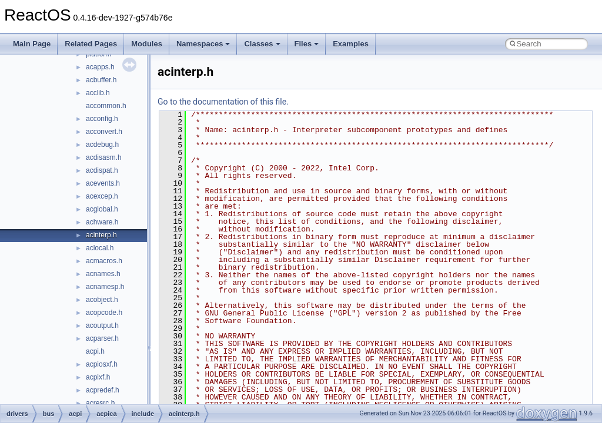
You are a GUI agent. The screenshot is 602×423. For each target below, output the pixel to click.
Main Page (32, 43)
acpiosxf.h (102, 364)
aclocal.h (99, 248)
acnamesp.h (105, 287)
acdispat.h (102, 170)
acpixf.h (98, 377)
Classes (262, 43)
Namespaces (203, 43)
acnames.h (103, 274)
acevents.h (103, 183)
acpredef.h (102, 390)
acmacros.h (104, 261)
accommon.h (106, 106)
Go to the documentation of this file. (223, 101)
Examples (351, 43)
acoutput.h (102, 325)
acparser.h (102, 338)
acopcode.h (104, 312)
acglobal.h (102, 209)
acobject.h (102, 300)
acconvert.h (104, 131)
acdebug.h (102, 144)
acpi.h (95, 351)
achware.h (102, 222)
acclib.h (98, 93)
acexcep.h (102, 196)
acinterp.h (101, 235)
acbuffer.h (101, 80)
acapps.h (100, 67)
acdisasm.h (104, 157)
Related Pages (91, 43)
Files (307, 43)
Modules (146, 43)
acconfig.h (102, 119)
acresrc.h (100, 403)
